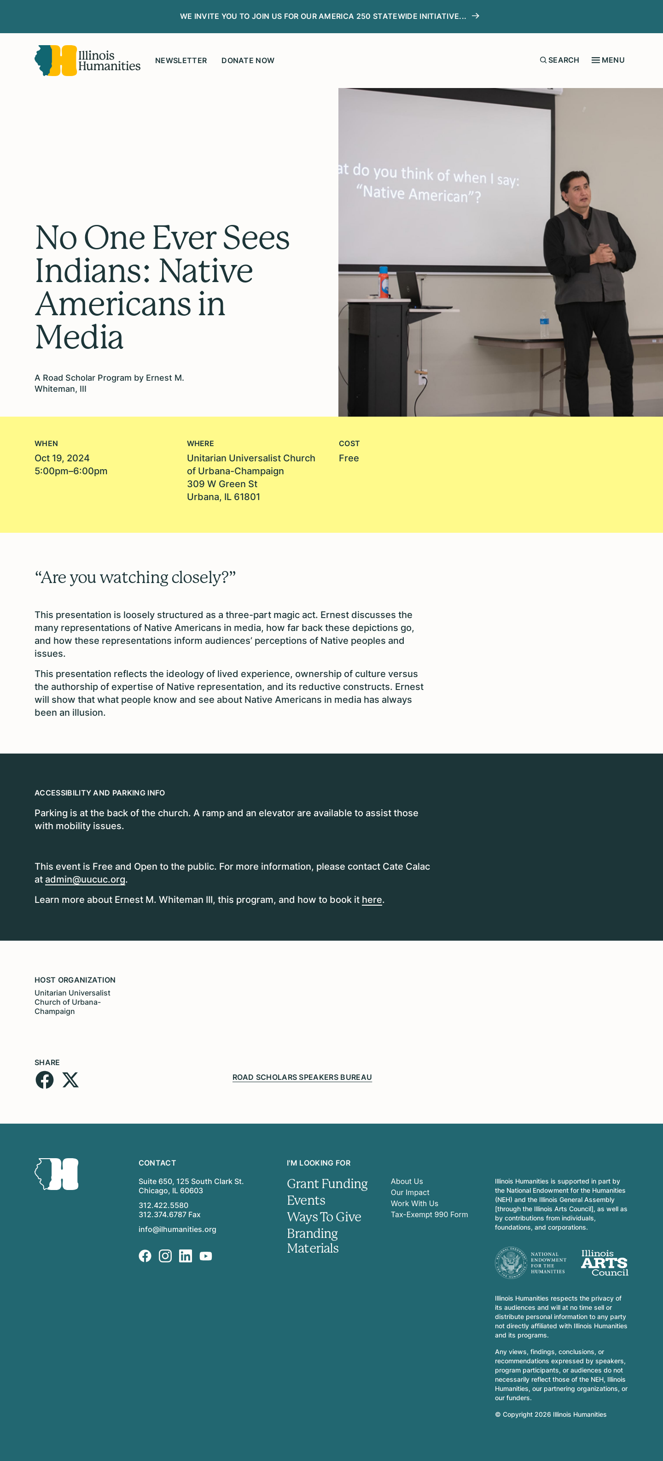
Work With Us (414, 1203)
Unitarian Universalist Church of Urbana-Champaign (72, 1002)
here (372, 899)
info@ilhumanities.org (177, 1229)
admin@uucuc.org (85, 879)
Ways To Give (324, 1217)
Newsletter (181, 60)
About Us (407, 1181)
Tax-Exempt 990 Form (429, 1214)
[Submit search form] (543, 60)
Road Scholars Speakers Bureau (302, 1077)
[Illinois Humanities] (87, 60)
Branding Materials (312, 1241)
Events (306, 1200)
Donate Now (247, 60)
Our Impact (410, 1192)
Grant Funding (327, 1184)
